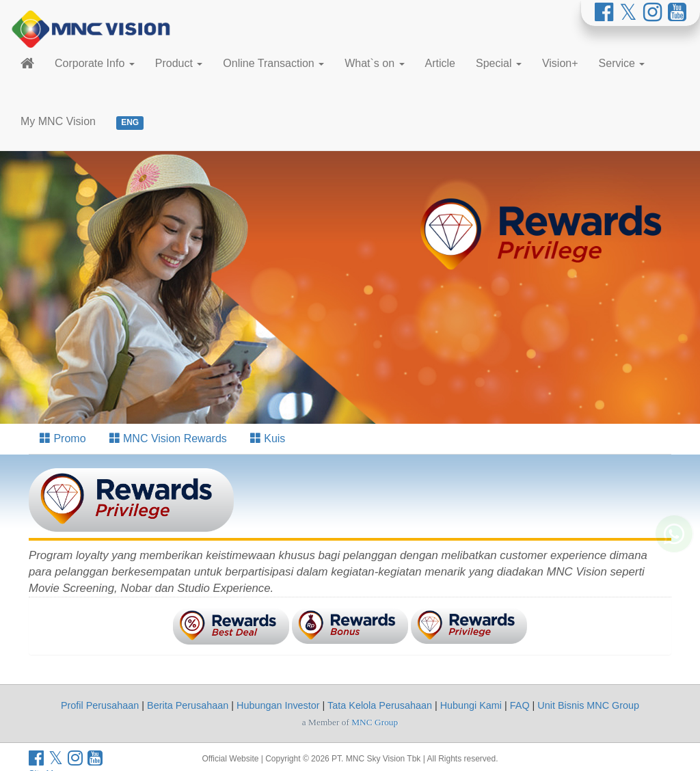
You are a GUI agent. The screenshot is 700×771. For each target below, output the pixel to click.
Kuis (268, 438)
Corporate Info (95, 63)
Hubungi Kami (471, 705)
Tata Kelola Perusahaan (379, 705)
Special (499, 63)
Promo (63, 438)
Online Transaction (273, 63)
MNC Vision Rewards (168, 438)
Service (622, 63)
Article (440, 63)
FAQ (520, 705)
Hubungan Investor (278, 705)
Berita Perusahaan (187, 705)
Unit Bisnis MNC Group (588, 705)
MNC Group (374, 722)
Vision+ (560, 63)
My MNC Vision (58, 121)
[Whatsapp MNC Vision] (674, 547)
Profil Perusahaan (100, 705)
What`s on (374, 63)
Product (179, 63)
